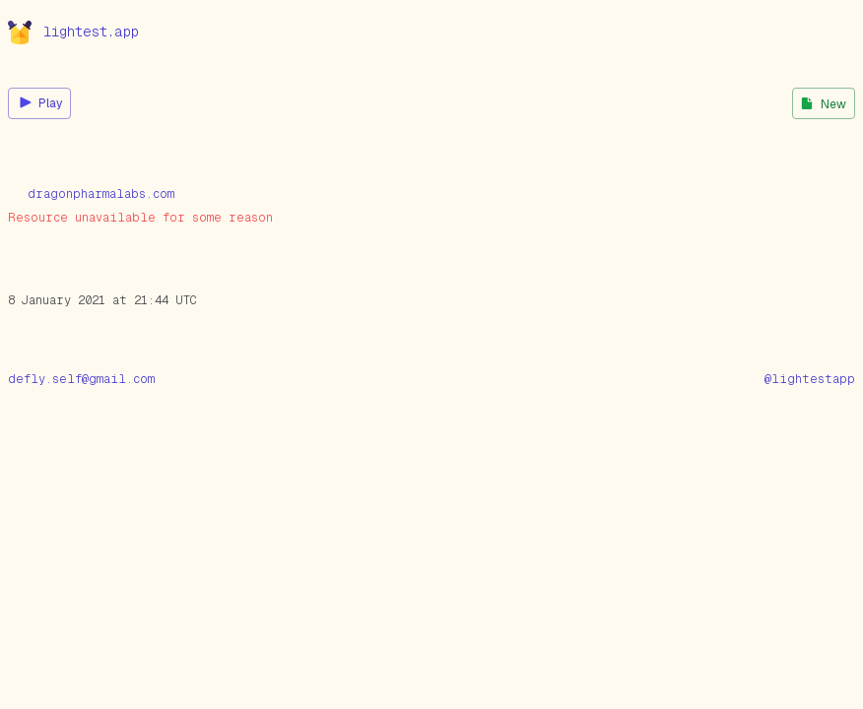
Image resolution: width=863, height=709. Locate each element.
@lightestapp (809, 379)
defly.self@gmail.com (81, 379)
